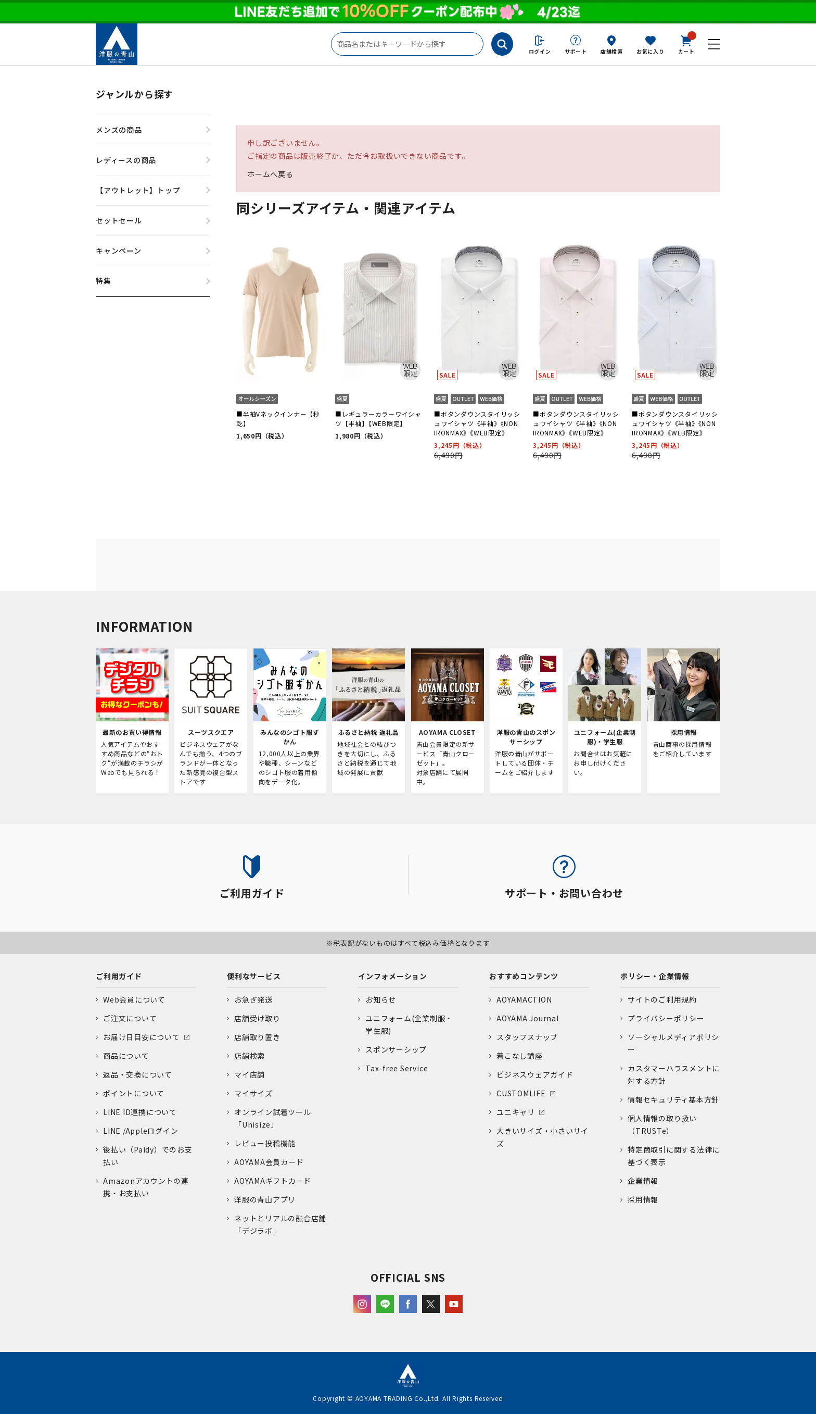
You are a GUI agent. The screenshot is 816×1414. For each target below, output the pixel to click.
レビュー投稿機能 (265, 1143)
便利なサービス (253, 976)
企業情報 (643, 1180)
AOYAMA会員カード (268, 1162)
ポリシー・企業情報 (655, 976)
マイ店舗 (249, 1074)
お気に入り (650, 51)
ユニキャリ (515, 1112)
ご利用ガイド (119, 976)
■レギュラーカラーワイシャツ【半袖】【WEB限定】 (378, 418)
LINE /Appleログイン (140, 1130)
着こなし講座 (519, 1055)
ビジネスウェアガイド (534, 1074)
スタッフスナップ (527, 1037)
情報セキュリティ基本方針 (673, 1099)
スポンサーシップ (396, 1049)
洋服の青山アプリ (265, 1199)
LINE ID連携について (140, 1112)
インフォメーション (392, 976)
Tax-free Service (396, 1068)
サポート (576, 51)
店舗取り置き (257, 1037)
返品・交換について (137, 1074)
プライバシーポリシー (666, 1018)
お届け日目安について (141, 1037)
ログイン (540, 51)
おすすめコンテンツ (523, 976)
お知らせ (380, 999)
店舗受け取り (257, 1018)
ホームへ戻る (270, 174)
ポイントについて (133, 1093)
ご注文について (130, 1018)
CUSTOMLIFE (521, 1093)
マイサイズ (253, 1093)
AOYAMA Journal (527, 1018)
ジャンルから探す (134, 94)
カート (686, 43)
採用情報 (643, 1199)
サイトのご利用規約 (662, 999)
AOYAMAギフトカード (272, 1180)
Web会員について (134, 999)
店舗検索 (612, 51)
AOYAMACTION (524, 999)
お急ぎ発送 (253, 999)
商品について (126, 1055)
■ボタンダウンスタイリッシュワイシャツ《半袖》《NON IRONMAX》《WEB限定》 (477, 423)
